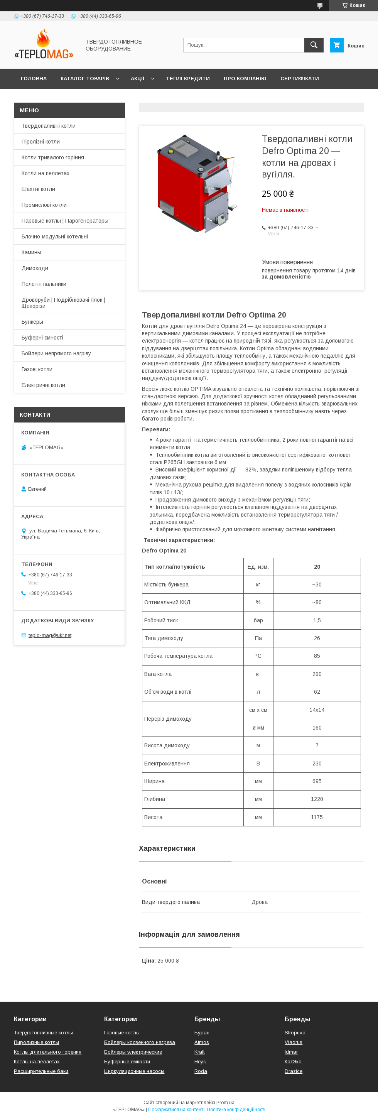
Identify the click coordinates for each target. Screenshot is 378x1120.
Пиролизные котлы (36, 1042)
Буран (201, 1033)
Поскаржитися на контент (175, 1109)
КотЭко (293, 1061)
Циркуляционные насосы (134, 1071)
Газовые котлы (122, 1033)
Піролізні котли (41, 142)
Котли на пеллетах (45, 173)
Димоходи (35, 268)
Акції (137, 78)
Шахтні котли (38, 189)
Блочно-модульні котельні (55, 236)
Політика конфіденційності (236, 1109)
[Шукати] (314, 45)
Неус (200, 1061)
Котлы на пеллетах (37, 1061)
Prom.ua (225, 1102)
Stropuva (295, 1033)
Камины (31, 252)
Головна (34, 78)
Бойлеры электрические (133, 1052)
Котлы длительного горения (47, 1052)
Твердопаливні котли (49, 126)
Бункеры (32, 322)
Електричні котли (43, 385)
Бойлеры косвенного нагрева (139, 1042)
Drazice (293, 1071)
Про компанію (245, 78)
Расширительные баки (41, 1071)
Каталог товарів (85, 78)
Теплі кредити (188, 78)
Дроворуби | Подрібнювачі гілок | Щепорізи (63, 303)
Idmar (291, 1052)
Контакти (35, 98)
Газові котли (37, 369)
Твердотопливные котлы (43, 1033)
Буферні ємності (42, 337)
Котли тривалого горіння (53, 157)
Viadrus (293, 1042)
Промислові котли (44, 205)
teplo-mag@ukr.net (50, 635)
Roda (200, 1071)
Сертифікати (299, 78)
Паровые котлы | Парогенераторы (65, 221)
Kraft (199, 1052)
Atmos (201, 1042)
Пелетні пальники (44, 284)
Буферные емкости (127, 1061)
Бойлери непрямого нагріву (56, 353)
